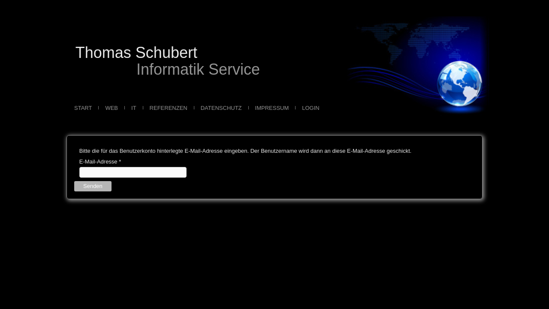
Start (83, 108)
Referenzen (168, 108)
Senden (93, 186)
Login (310, 108)
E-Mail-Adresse (100, 161)
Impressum (272, 108)
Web (111, 108)
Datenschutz (221, 108)
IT (133, 108)
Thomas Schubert (136, 52)
